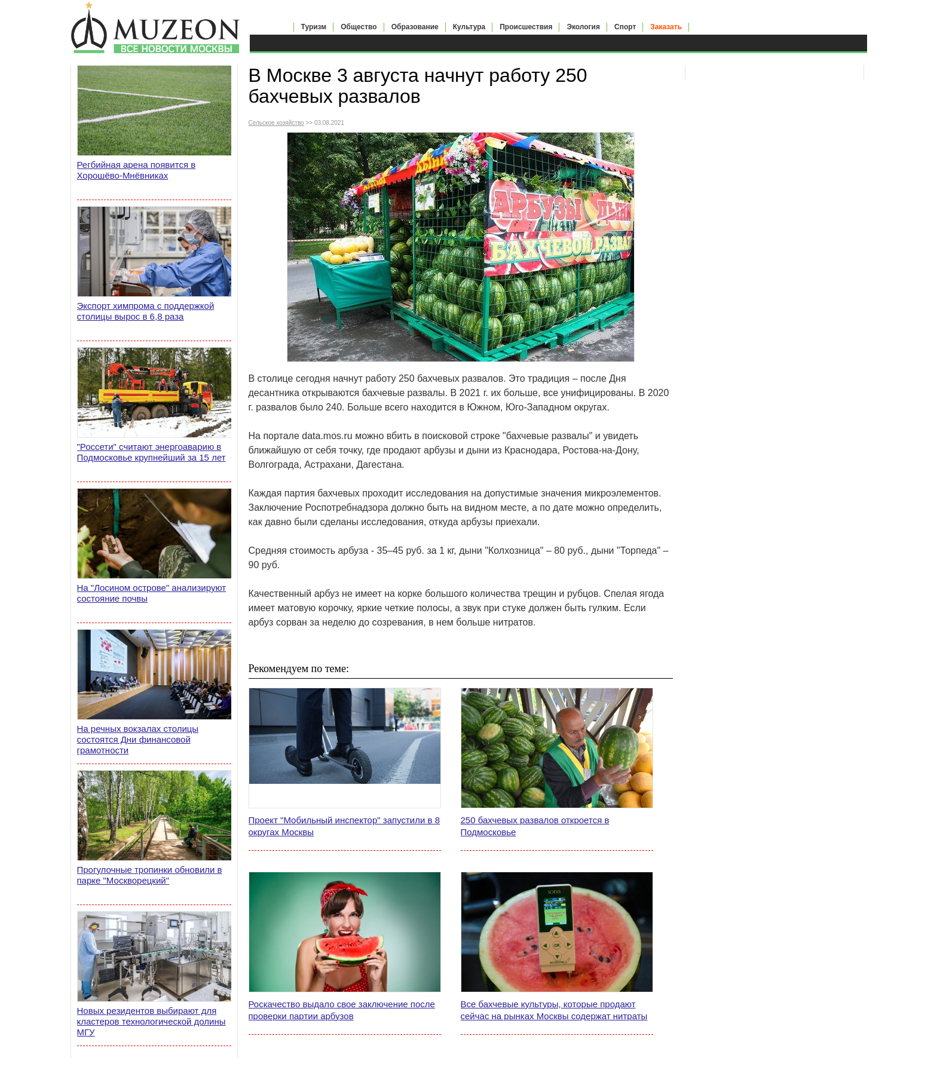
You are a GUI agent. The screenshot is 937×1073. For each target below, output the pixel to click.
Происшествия (526, 27)
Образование (415, 27)
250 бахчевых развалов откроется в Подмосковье (535, 826)
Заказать (666, 27)
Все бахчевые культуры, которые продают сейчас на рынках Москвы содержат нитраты (554, 1010)
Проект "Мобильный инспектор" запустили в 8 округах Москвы (344, 826)
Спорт (625, 27)
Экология (583, 27)
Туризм (314, 27)
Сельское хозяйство (276, 122)
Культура (469, 27)
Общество (359, 27)
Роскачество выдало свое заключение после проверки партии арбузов (342, 1010)
